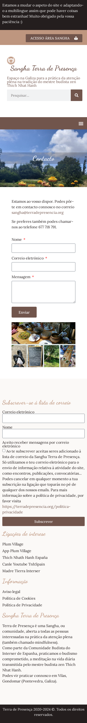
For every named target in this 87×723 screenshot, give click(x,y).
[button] (81, 123)
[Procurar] (76, 95)
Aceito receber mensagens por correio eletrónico (35, 444)
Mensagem (21, 277)
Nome (17, 240)
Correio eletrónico (28, 258)
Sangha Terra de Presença (43, 68)
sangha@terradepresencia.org (38, 212)
